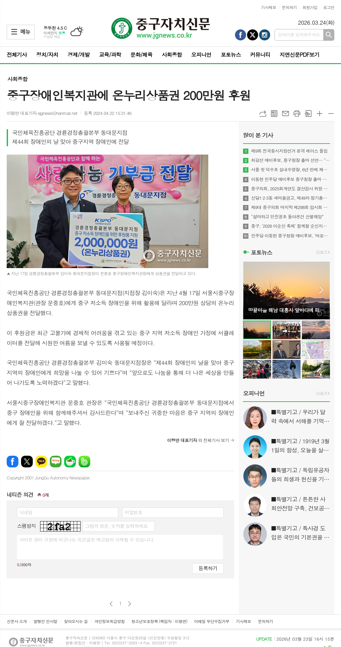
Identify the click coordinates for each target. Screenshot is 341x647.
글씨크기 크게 (319, 113)
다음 (129, 604)
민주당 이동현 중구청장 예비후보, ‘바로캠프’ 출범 (290, 236)
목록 (274, 113)
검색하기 (328, 35)
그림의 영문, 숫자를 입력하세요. (117, 525)
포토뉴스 (231, 54)
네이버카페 (70, 461)
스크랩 (308, 113)
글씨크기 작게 (331, 113)
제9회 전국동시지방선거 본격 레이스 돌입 (289, 151)
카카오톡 (41, 461)
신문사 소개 (17, 621)
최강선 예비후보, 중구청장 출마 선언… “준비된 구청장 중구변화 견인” (290, 160)
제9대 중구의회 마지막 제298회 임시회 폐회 (290, 207)
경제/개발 (79, 54)
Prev (251, 289)
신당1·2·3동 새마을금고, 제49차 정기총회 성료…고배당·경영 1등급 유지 (290, 198)
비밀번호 (133, 512)
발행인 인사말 (45, 621)
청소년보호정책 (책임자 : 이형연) (159, 621)
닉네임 (25, 512)
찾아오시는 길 (76, 621)
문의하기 (289, 7)
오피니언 (201, 54)
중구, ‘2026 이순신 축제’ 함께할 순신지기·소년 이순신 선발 (290, 226)
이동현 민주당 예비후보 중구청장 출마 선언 (290, 179)
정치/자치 (47, 54)
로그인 (328, 7)
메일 (285, 113)
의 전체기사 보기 (198, 440)
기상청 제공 (51, 36)
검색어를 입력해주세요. (299, 34)
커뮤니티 (260, 54)
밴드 (84, 461)
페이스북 (12, 461)
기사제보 (268, 7)
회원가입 (309, 7)
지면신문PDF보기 (299, 54)
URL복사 (262, 113)
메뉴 (14, 31)
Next (321, 289)
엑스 (27, 461)
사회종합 (172, 54)
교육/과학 (110, 54)
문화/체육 (141, 54)
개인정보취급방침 (110, 621)
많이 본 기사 (258, 135)
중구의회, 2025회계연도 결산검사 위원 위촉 (290, 189)
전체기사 (17, 54)
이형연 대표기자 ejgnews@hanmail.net (42, 113)
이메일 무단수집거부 (211, 621)
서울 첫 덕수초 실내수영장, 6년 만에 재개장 (290, 170)
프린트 (297, 113)
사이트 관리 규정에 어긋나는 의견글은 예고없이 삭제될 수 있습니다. (86, 539)
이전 (111, 604)
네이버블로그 (56, 461)
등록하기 (208, 568)
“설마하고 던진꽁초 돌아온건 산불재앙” (287, 217)
